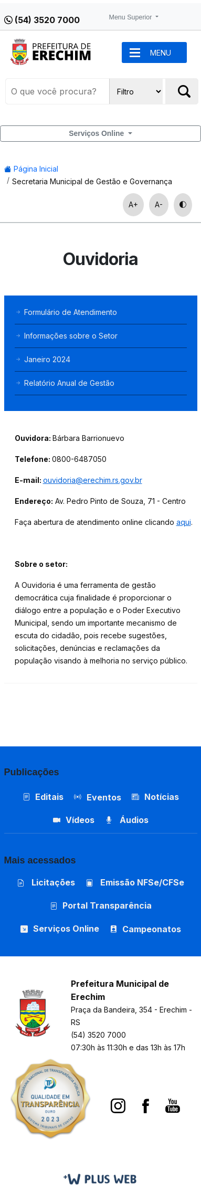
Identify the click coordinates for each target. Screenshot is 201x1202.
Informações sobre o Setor (66, 335)
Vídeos (73, 820)
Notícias (155, 797)
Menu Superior (131, 17)
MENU (160, 52)
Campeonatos (151, 929)
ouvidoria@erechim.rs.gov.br (92, 480)
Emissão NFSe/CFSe (135, 882)
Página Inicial (31, 168)
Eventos (104, 797)
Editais (43, 797)
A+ (133, 204)
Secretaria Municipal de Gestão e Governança (92, 181)
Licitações (46, 882)
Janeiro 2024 (42, 359)
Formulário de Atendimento (66, 312)
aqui (183, 522)
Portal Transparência (101, 905)
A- (159, 204)
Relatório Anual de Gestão (64, 382)
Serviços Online (97, 133)
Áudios (127, 820)
